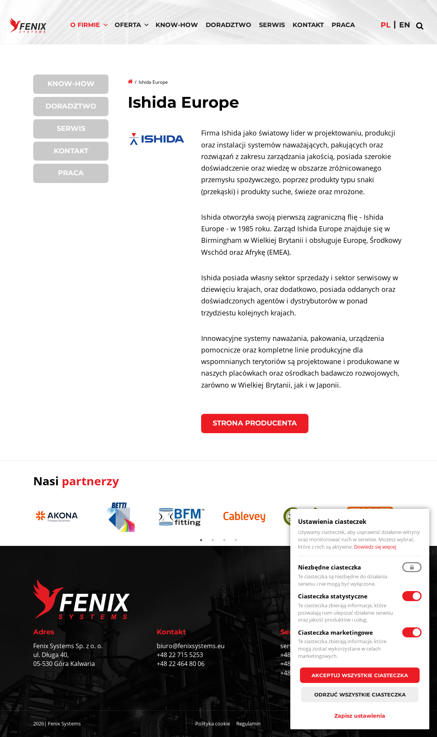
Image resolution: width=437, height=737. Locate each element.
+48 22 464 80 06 (181, 663)
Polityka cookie (212, 723)
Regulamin (248, 723)
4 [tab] (236, 540)
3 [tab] (224, 540)
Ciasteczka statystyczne (333, 596)
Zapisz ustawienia (359, 715)
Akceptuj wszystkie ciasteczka (360, 675)
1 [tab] (201, 540)
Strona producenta (255, 423)
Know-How (177, 25)
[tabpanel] (60, 517)
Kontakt (308, 25)
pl (385, 24)
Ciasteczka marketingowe (335, 632)
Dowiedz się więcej (375, 546)
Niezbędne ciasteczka (329, 567)
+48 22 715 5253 (180, 655)
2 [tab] (213, 540)
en (404, 24)
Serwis (272, 25)
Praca (343, 25)
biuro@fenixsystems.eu (191, 646)
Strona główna (131, 81)
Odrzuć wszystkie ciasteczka (360, 694)
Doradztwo (228, 25)
